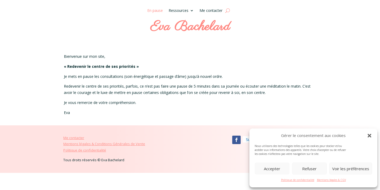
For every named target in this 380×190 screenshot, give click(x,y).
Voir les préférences (350, 168)
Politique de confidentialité (297, 180)
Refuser (309, 168)
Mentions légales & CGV (331, 180)
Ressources (178, 11)
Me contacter (211, 11)
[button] (369, 135)
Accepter (272, 168)
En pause (155, 11)
